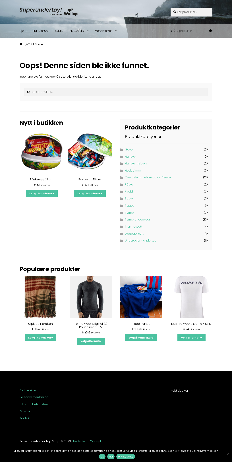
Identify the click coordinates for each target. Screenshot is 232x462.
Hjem (23, 31)
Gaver (129, 149)
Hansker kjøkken (136, 163)
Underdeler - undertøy (140, 240)
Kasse (59, 31)
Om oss (25, 411)
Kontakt (25, 418)
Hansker (130, 156)
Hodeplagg (133, 170)
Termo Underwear (137, 219)
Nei (111, 456)
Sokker (129, 198)
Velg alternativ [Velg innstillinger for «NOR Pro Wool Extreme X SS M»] (191, 337)
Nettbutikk (77, 31)
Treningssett (133, 226)
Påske (129, 184)
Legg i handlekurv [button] (41, 193)
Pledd (129, 191)
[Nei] (227, 454)
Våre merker (103, 31)
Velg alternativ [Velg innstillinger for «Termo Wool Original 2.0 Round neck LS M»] (90, 341)
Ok (102, 456)
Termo (129, 213)
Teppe (129, 205)
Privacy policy (125, 456)
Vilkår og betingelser (34, 404)
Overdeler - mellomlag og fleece (148, 177)
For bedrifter (28, 390)
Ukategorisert (134, 234)
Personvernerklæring (34, 397)
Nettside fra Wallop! (87, 441)
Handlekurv (41, 31)
